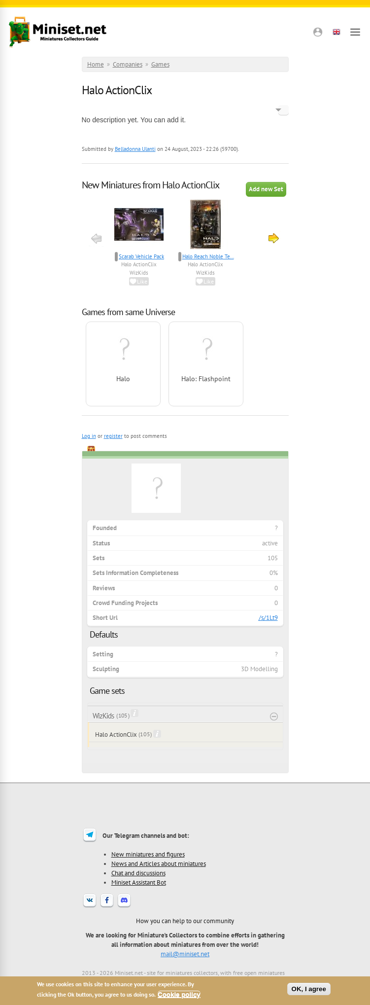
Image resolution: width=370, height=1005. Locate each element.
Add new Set (266, 189)
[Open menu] (355, 32)
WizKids (139, 272)
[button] (318, 32)
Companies (127, 64)
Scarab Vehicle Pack (141, 256)
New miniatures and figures (148, 854)
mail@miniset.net (185, 954)
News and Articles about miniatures (158, 863)
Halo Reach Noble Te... (208, 256)
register (113, 435)
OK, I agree (309, 989)
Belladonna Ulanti (135, 148)
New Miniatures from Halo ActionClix (150, 185)
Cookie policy (179, 994)
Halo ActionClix (139, 264)
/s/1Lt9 (268, 617)
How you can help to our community (185, 921)
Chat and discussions (138, 873)
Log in (89, 435)
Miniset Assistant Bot (138, 882)
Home (95, 64)
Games (160, 64)
